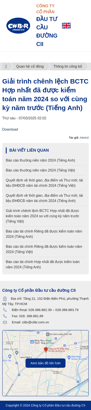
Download (10, 129)
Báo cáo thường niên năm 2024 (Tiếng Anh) (40, 160)
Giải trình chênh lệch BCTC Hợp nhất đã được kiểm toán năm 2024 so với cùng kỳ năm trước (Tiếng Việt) (42, 216)
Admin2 (84, 137)
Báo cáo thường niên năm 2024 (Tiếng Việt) (40, 170)
